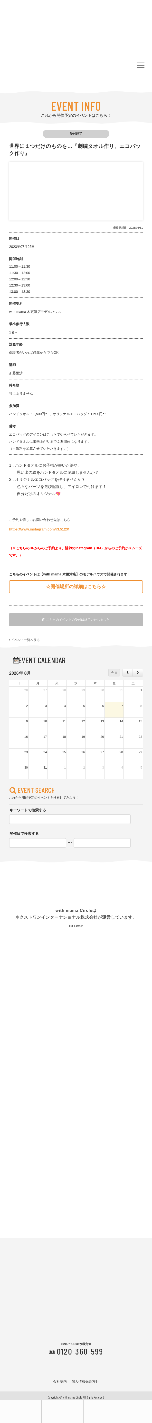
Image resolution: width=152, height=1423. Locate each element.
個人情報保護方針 (85, 1381)
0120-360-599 (80, 1351)
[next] (138, 672)
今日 (114, 672)
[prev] (128, 672)
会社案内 (60, 1381)
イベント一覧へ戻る (24, 640)
